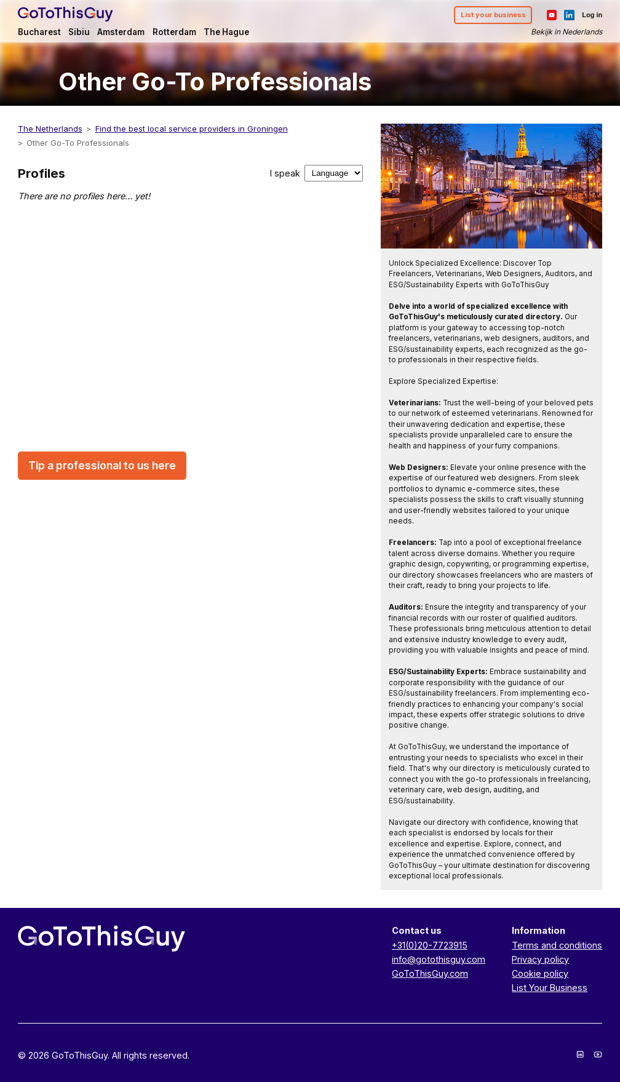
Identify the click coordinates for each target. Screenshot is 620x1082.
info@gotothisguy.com (438, 959)
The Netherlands (50, 128)
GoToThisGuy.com (430, 973)
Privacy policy (540, 959)
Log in (592, 14)
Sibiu (79, 32)
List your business (493, 14)
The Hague (226, 32)
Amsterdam (121, 32)
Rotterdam (174, 32)
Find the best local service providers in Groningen (191, 128)
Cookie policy (540, 973)
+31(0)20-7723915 (429, 945)
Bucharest (39, 32)
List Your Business (549, 987)
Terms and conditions (557, 945)
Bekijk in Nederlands (566, 31)
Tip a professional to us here (102, 465)
